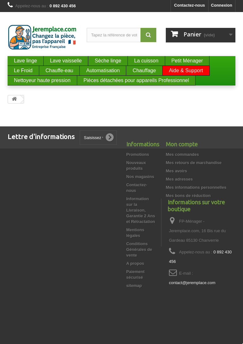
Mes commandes (182, 154)
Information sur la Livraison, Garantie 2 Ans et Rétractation (140, 210)
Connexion (221, 5)
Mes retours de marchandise (193, 162)
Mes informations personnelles (196, 187)
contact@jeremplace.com (192, 302)
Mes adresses (179, 179)
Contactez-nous (189, 5)
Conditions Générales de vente (139, 249)
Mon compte (182, 144)
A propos (135, 263)
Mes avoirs (176, 171)
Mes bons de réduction (188, 195)
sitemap (134, 285)
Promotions (137, 154)
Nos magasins (140, 176)
